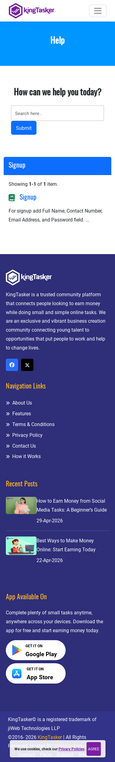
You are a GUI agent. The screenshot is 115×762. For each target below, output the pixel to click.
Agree (93, 749)
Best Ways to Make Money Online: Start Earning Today (66, 545)
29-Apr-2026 (49, 521)
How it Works (23, 456)
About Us (19, 403)
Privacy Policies (71, 749)
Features (18, 414)
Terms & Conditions (30, 424)
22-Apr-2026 (49, 560)
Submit (24, 128)
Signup (28, 197)
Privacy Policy (24, 435)
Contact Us (21, 446)
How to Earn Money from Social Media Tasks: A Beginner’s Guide (71, 505)
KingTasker (50, 737)
